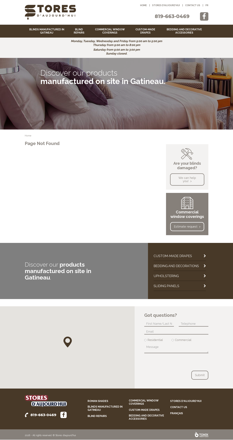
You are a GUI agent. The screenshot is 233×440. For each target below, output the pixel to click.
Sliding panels (166, 286)
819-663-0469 (172, 16)
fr (206, 5)
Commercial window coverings (110, 31)
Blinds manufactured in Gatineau (46, 31)
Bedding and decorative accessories (184, 31)
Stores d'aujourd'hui (166, 5)
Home (143, 5)
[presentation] (168, 362)
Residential (153, 340)
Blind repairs (79, 31)
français (176, 413)
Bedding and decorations (176, 266)
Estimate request (185, 227)
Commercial (181, 340)
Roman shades (98, 401)
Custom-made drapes (145, 31)
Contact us (192, 5)
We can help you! (187, 179)
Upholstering (166, 276)
